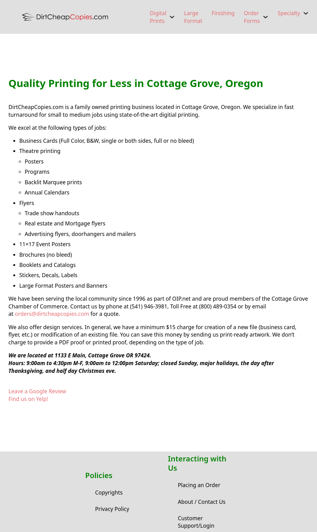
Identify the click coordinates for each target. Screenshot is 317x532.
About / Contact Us (201, 501)
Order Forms (252, 16)
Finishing (223, 13)
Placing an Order (199, 485)
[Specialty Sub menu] (305, 13)
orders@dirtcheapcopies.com (52, 313)
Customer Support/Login (196, 522)
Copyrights (109, 492)
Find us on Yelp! (28, 399)
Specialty (289, 13)
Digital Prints (158, 16)
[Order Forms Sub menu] (265, 17)
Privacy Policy (112, 508)
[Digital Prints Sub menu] (172, 17)
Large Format (193, 16)
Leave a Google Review (37, 391)
